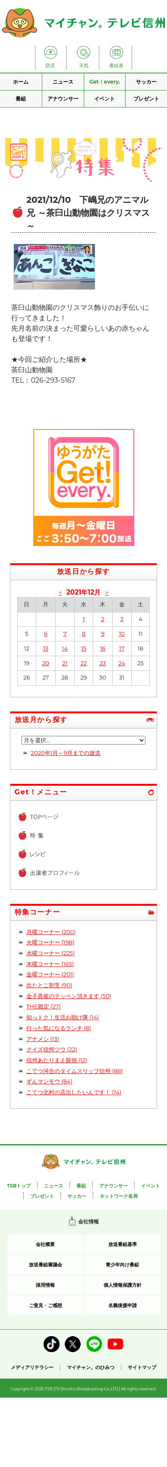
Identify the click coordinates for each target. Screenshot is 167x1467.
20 (45, 663)
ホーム (20, 81)
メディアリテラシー (32, 1367)
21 (64, 663)
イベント (104, 98)
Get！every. (104, 81)
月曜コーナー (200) (51, 931)
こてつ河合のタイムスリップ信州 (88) (74, 1070)
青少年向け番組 (122, 1265)
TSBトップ (19, 1186)
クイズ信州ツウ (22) (51, 1049)
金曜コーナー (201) (50, 974)
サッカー (146, 81)
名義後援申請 (122, 1305)
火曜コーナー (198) (50, 942)
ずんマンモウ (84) (49, 1081)
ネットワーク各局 (119, 1196)
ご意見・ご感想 (45, 1305)
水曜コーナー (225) (50, 953)
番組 (21, 98)
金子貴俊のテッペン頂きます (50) (68, 995)
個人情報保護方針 (123, 1285)
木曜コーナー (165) (50, 963)
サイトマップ (142, 1367)
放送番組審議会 (45, 1265)
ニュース (63, 81)
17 (121, 648)
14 (64, 648)
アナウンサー (63, 98)
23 (102, 663)
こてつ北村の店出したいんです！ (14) (74, 1092)
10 (121, 633)
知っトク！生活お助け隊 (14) (62, 1017)
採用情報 (45, 1285)
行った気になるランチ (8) (58, 1028)
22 (83, 663)
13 (45, 648)
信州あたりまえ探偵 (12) (56, 1060)
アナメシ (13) (42, 1038)
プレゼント (146, 98)
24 (121, 663)
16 (103, 648)
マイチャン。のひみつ (90, 1367)
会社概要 (45, 1244)
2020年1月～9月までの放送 (66, 752)
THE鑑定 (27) (43, 1006)
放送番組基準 (122, 1244)
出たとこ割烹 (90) (49, 985)
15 (83, 648)
